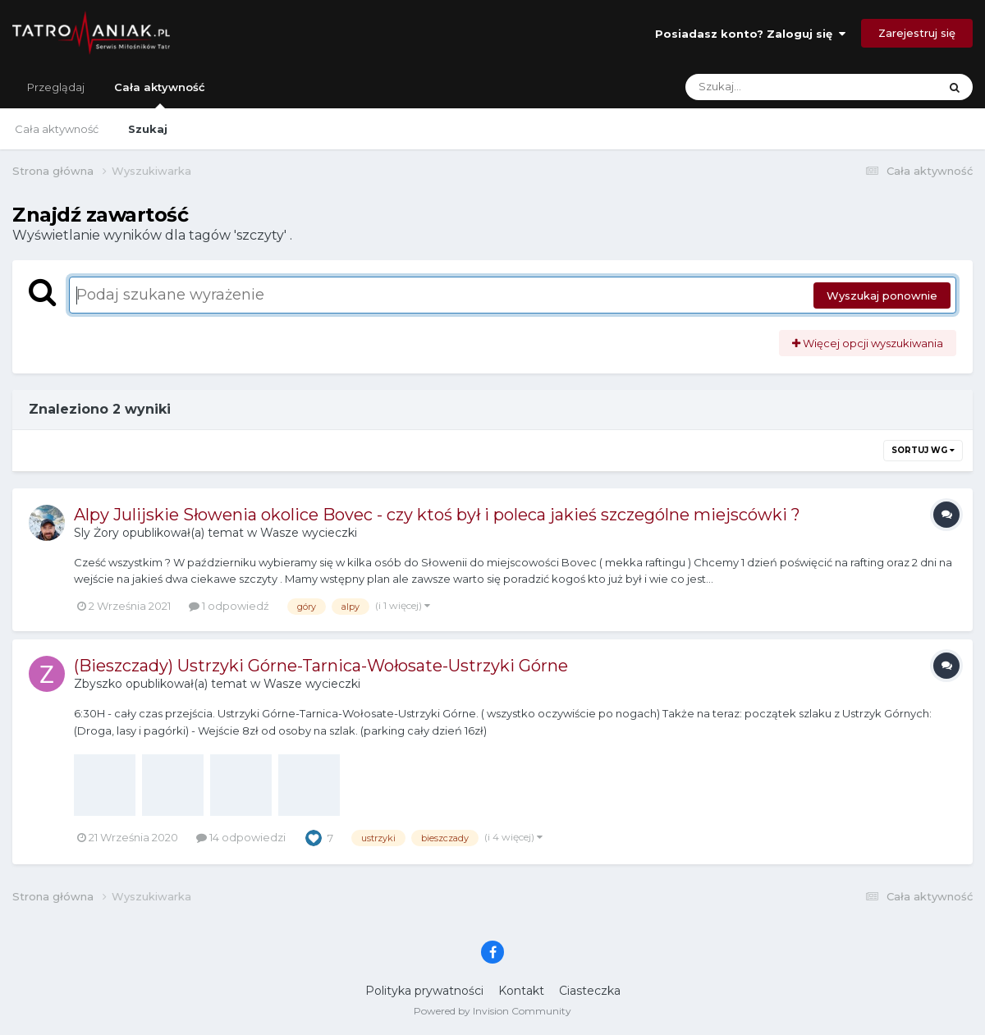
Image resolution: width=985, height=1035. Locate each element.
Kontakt (521, 990)
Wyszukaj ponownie (882, 295)
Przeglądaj (56, 87)
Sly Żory (96, 532)
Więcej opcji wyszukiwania (867, 343)
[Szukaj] (772, 87)
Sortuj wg (923, 450)
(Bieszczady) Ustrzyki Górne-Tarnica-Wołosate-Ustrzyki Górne (321, 665)
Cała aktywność (159, 94)
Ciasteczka (590, 990)
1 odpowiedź (229, 605)
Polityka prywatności (424, 990)
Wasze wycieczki (308, 532)
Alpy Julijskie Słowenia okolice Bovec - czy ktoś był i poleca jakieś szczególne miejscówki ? (437, 514)
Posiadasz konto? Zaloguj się (750, 33)
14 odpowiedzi (241, 837)
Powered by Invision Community (492, 1011)
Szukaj (147, 128)
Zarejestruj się (916, 32)
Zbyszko (98, 683)
